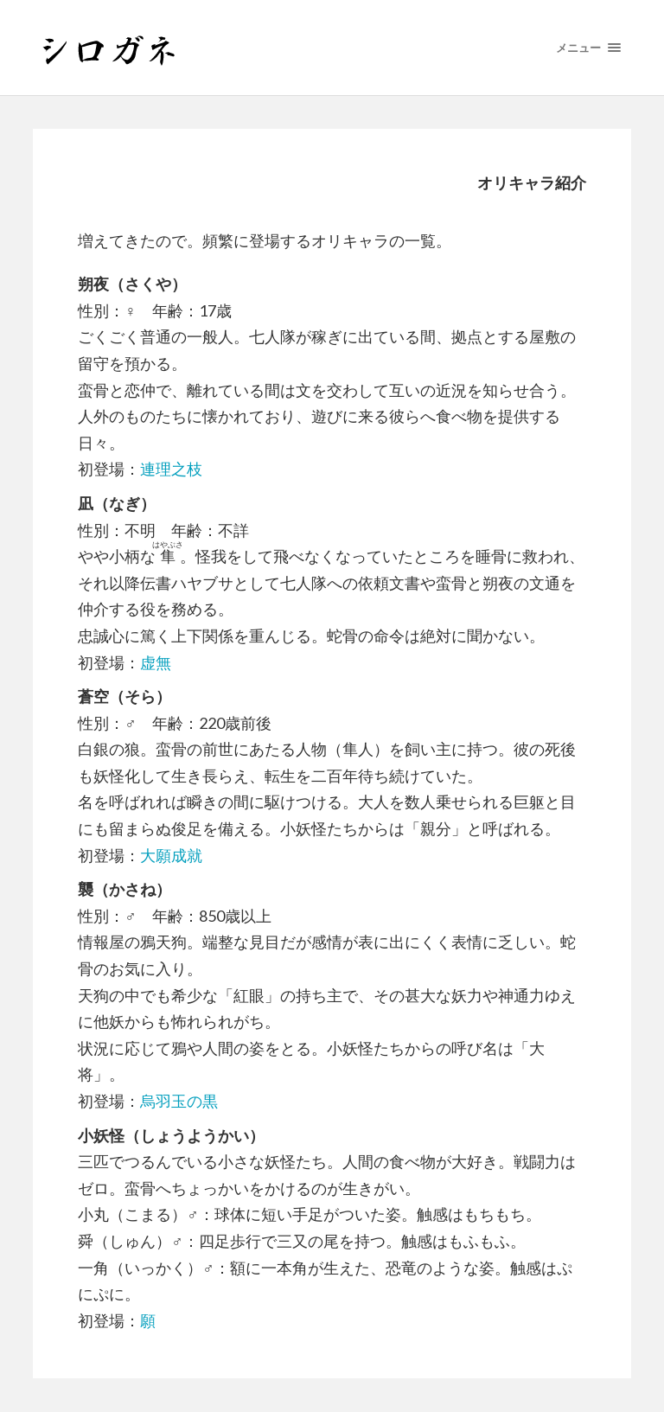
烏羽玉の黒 (179, 1100)
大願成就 (171, 855)
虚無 (155, 662)
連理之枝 (171, 468)
